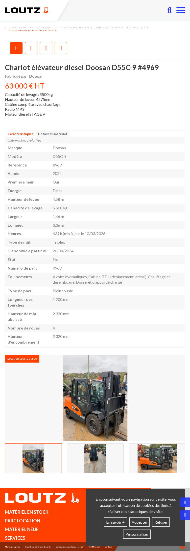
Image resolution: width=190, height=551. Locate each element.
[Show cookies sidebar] (182, 546)
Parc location (22, 520)
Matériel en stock (26, 512)
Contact (108, 547)
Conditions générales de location (70, 547)
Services (15, 538)
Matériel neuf (22, 529)
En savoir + (115, 522)
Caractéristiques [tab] (20, 134)
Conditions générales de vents (37, 547)
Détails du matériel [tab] (52, 134)
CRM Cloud (94, 547)
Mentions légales (12, 547)
